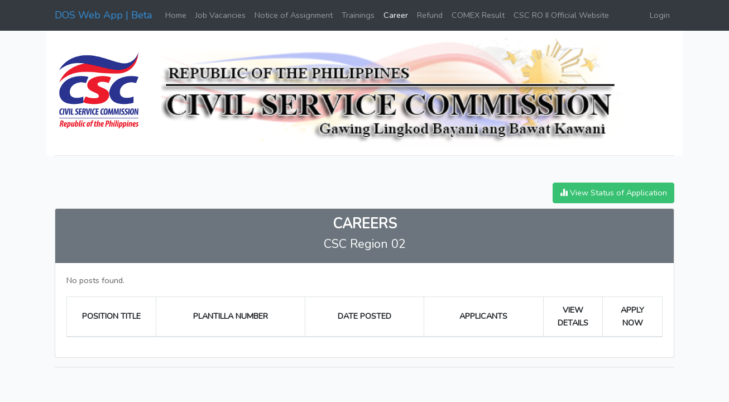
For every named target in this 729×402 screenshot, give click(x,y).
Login (660, 15)
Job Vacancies (220, 15)
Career (395, 15)
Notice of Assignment (294, 15)
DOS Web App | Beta (103, 15)
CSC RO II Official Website (561, 15)
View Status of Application (613, 192)
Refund (430, 15)
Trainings (358, 15)
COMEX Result (478, 15)
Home (175, 15)
